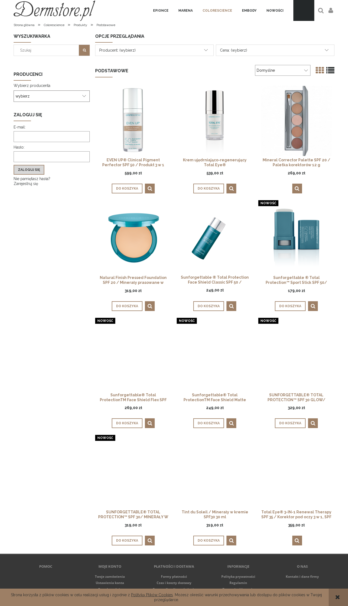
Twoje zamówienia (110, 576)
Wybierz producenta (32, 85)
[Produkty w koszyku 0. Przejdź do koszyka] (303, 10)
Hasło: (19, 147)
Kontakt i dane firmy (302, 576)
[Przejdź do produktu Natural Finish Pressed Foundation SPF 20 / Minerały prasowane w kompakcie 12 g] (133, 238)
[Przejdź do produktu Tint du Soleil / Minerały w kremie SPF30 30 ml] (214, 473)
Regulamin (238, 582)
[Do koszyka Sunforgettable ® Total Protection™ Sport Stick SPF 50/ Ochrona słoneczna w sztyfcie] (290, 306)
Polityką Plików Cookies (152, 595)
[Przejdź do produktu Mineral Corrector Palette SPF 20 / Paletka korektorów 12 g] (296, 120)
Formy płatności (174, 576)
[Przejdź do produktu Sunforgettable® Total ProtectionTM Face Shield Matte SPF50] (214, 356)
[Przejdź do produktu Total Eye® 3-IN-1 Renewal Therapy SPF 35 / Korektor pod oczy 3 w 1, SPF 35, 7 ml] (296, 473)
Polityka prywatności (238, 576)
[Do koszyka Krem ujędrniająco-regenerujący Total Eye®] (208, 188)
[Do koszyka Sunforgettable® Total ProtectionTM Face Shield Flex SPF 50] (127, 423)
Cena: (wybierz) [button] (233, 50)
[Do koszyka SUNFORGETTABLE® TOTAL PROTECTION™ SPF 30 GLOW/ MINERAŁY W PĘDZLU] (290, 423)
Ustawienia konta (110, 582)
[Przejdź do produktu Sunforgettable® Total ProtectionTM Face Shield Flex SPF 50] (133, 356)
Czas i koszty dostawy (174, 582)
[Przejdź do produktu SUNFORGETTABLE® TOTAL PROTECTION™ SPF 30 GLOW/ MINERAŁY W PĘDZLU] (296, 356)
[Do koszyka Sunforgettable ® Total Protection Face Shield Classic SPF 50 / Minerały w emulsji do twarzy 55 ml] (208, 306)
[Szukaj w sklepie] (47, 50)
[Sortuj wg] (282, 70)
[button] (150, 188)
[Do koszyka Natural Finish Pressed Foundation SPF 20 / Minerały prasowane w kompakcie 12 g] (127, 306)
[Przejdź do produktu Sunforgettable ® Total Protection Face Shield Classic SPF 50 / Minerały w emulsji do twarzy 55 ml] (214, 238)
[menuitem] (161, 10)
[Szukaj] (84, 50)
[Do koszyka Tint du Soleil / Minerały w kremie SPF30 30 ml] (208, 540)
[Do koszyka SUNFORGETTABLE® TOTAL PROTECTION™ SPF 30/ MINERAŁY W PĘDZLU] (127, 540)
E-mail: (20, 127)
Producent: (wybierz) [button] (117, 50)
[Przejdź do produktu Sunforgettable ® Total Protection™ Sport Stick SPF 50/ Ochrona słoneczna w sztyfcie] (296, 238)
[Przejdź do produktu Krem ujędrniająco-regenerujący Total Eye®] (214, 120)
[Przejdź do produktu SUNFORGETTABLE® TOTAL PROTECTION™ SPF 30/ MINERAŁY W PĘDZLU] (133, 473)
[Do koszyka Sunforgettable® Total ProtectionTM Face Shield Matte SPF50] (208, 423)
